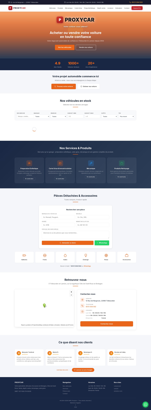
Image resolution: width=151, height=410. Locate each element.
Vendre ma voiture (86, 47)
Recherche (21, 113)
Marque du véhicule (49, 214)
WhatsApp (102, 243)
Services (65, 388)
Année (44, 221)
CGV (75, 407)
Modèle (79, 214)
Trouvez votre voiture (63, 86)
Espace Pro (137, 8)
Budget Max (89, 113)
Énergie (53, 113)
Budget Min (72, 113)
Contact (126, 8)
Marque (36, 113)
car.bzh (116, 388)
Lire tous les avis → (63, 370)
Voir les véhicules (64, 47)
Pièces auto (66, 391)
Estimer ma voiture (88, 86)
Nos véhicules (67, 386)
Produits (60, 8)
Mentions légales (75, 403)
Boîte (104, 113)
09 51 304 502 (136, 2)
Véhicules (52, 8)
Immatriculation (82, 221)
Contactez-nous (106, 324)
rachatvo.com (118, 391)
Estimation (118, 8)
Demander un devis (68, 243)
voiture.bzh (117, 386)
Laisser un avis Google (83, 370)
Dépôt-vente (101, 8)
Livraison (110, 8)
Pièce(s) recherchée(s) (50, 229)
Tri (119, 113)
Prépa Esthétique (89, 8)
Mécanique (68, 8)
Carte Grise (78, 8)
